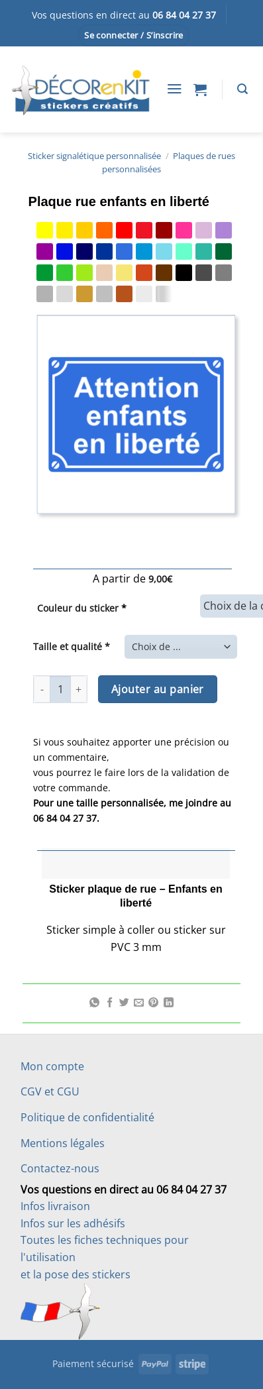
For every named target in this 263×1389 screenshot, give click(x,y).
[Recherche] (242, 89)
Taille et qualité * (71, 646)
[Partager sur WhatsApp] (94, 1003)
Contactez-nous (60, 1168)
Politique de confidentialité (87, 1117)
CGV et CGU (50, 1091)
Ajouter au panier (157, 689)
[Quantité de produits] (60, 689)
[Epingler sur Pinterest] (153, 1003)
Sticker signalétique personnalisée (94, 156)
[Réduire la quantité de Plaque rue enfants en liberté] (42, 689)
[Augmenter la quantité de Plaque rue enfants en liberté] (79, 689)
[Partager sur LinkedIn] (169, 1003)
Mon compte (52, 1066)
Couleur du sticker (82, 608)
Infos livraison (55, 1206)
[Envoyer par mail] (139, 1003)
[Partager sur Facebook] (110, 1003)
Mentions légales (63, 1143)
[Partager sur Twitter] (124, 1003)
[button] (133, 35)
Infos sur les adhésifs (73, 1223)
